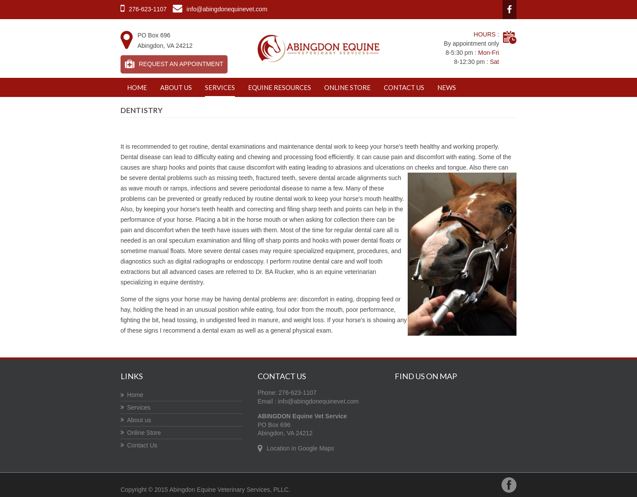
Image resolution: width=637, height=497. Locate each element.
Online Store (347, 87)
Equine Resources (279, 87)
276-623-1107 (148, 9)
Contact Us (404, 87)
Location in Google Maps (300, 448)
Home (137, 87)
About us (176, 87)
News (446, 87)
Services (220, 87)
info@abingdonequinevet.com (318, 401)
